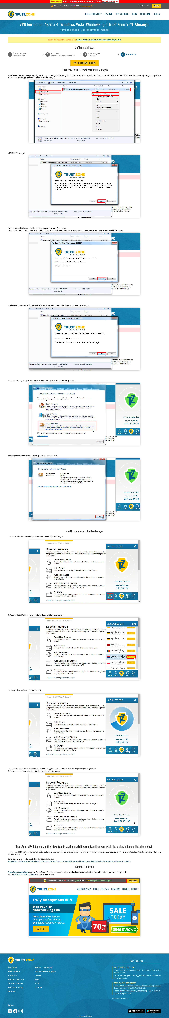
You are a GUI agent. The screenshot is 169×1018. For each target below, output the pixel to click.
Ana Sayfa (12, 967)
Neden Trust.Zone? (93, 14)
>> (110, 1)
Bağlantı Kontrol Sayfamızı (24, 874)
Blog (37, 979)
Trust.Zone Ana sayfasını (18, 872)
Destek (157, 14)
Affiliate (11, 991)
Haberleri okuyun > (120, 998)
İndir (134, 14)
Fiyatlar (108, 14)
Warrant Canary (15, 987)
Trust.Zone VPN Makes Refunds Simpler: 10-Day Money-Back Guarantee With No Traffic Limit (137, 986)
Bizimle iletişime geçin (45, 971)
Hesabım (156, 6)
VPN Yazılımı (14, 971)
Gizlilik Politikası (15, 983)
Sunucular (145, 14)
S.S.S (37, 983)
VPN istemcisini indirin (84, 63)
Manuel (38, 987)
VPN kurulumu (122, 14)
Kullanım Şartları (16, 979)
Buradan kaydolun (112, 39)
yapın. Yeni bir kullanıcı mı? (89, 39)
